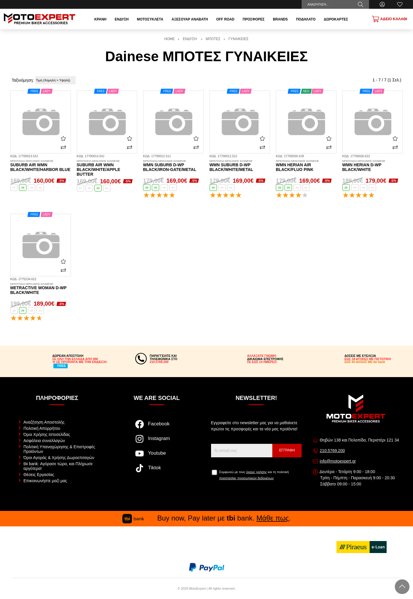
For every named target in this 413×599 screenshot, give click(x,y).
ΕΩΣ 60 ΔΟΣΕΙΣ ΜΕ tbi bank (364, 362)
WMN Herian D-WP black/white (372, 166)
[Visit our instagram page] (157, 441)
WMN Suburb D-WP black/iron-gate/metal (173, 166)
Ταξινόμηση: (23, 80)
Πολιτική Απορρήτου (41, 428)
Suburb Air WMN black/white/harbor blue (40, 166)
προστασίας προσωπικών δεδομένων (246, 478)
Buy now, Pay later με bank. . (206, 518)
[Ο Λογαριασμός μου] (382, 4)
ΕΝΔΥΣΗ (190, 39)
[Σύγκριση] (63, 147)
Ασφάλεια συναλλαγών (44, 440)
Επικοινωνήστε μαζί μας (45, 480)
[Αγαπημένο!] (63, 138)
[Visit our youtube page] (157, 456)
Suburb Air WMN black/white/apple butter (107, 168)
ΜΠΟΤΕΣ (213, 39)
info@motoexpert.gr (338, 461)
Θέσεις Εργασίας (38, 474)
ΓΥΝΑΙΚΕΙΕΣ (238, 39)
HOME (169, 39)
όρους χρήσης (256, 472)
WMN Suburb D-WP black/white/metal (240, 166)
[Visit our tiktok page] (157, 471)
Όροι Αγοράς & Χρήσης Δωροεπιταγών (58, 457)
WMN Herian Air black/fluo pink (306, 166)
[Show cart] (389, 19)
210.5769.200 (332, 450)
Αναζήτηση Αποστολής (43, 422)
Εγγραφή (287, 450)
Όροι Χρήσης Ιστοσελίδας (46, 434)
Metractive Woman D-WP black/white (40, 289)
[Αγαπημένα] (399, 4)
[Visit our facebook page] (157, 427)
